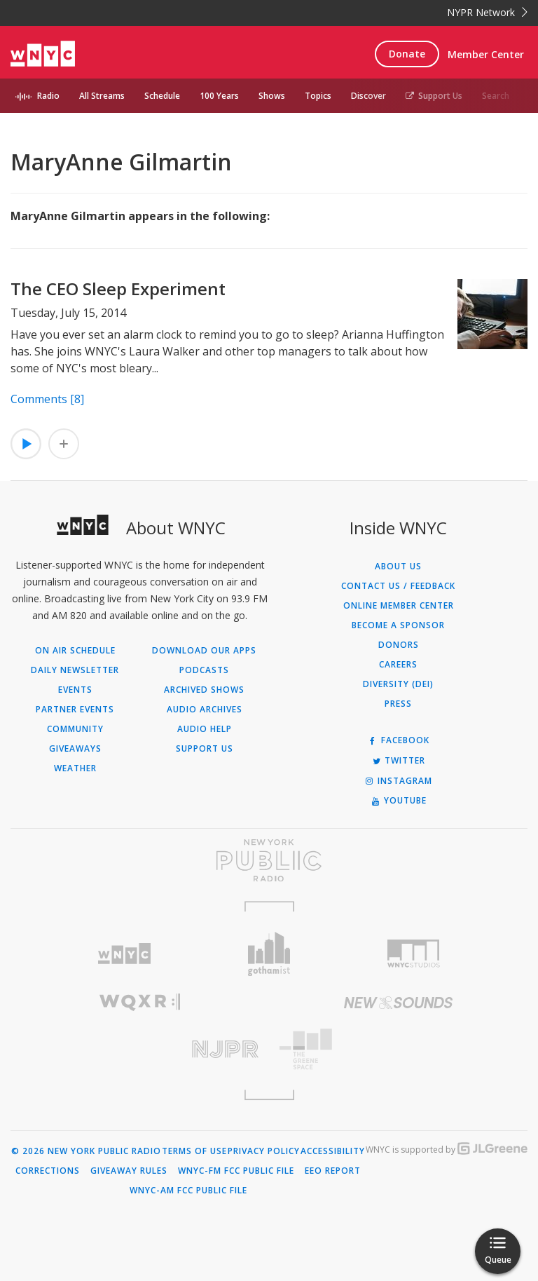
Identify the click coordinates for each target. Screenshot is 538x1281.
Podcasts (204, 670)
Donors (398, 645)
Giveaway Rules (128, 1171)
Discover (368, 96)
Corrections (47, 1171)
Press (398, 704)
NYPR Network (487, 12)
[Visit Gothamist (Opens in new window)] (269, 954)
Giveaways (75, 749)
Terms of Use (194, 1151)
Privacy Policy (264, 1151)
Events (75, 690)
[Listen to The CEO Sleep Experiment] (26, 443)
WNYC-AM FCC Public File (188, 1190)
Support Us (434, 96)
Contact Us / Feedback (398, 586)
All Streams (102, 96)
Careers (398, 664)
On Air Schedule (75, 650)
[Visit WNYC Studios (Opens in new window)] (413, 954)
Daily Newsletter (75, 670)
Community (75, 729)
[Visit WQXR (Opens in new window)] (140, 1002)
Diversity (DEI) (398, 684)
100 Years (219, 96)
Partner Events (75, 709)
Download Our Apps (204, 650)
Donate (407, 53)
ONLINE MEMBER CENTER (398, 606)
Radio (48, 96)
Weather (75, 768)
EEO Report (333, 1171)
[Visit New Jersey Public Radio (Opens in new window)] (140, 1049)
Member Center (486, 54)
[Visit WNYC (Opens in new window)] (124, 954)
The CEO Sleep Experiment (118, 288)
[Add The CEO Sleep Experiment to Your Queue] (63, 443)
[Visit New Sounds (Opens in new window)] (398, 1002)
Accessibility (333, 1151)
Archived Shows (204, 690)
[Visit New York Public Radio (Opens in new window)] (269, 860)
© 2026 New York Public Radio (86, 1151)
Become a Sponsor (398, 625)
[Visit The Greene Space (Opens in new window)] (398, 1049)
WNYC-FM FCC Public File (236, 1171)
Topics (318, 96)
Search (495, 96)
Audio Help (204, 729)
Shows (271, 96)
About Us (398, 566)
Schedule (162, 96)
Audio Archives (204, 709)
